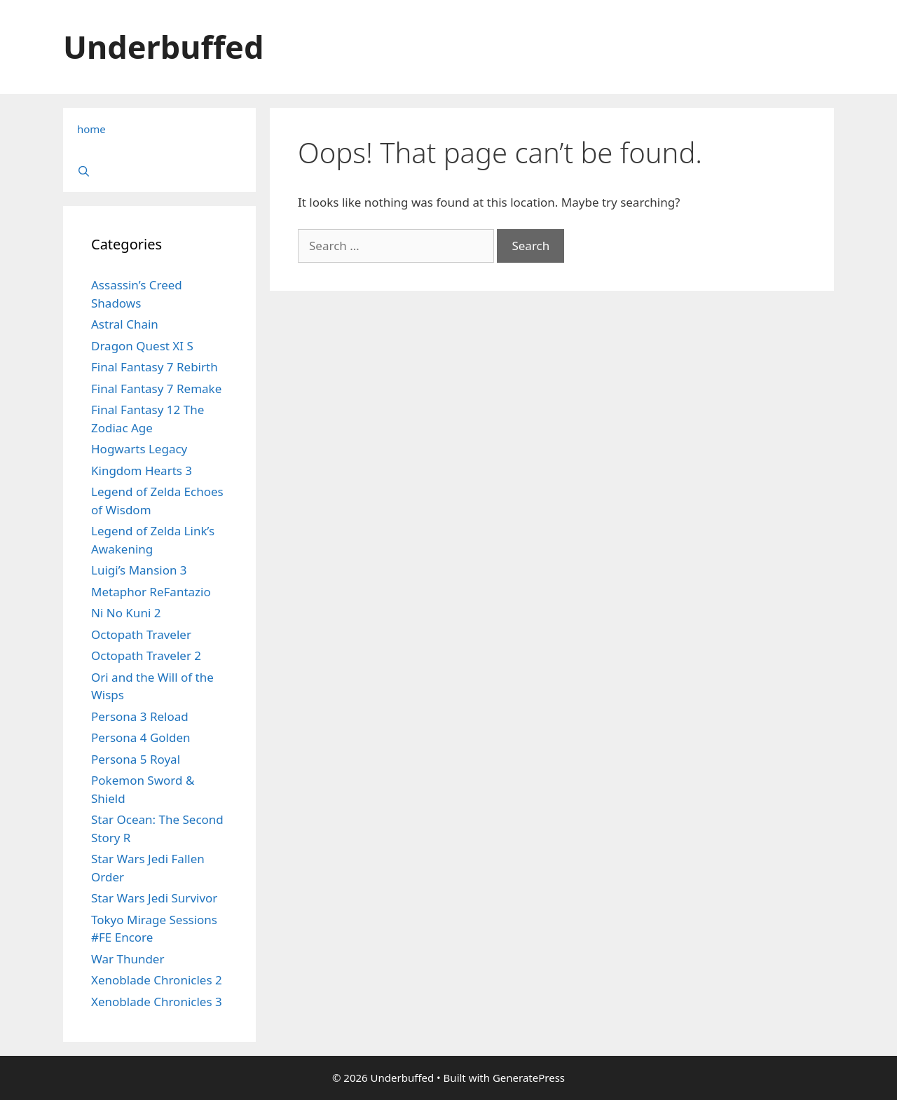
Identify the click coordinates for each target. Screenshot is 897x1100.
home (91, 129)
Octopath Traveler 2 (146, 655)
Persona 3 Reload (140, 716)
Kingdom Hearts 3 (141, 470)
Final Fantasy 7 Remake (156, 388)
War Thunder (127, 959)
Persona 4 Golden (141, 737)
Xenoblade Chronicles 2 (156, 980)
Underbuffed (163, 46)
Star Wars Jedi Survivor (154, 898)
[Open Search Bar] (159, 171)
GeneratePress (529, 1078)
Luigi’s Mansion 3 (139, 570)
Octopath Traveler (141, 634)
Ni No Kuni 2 (125, 613)
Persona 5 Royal (135, 759)
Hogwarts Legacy (139, 449)
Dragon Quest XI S (142, 346)
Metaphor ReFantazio (151, 592)
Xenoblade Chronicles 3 (156, 1002)
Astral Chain (124, 324)
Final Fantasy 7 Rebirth (154, 367)
